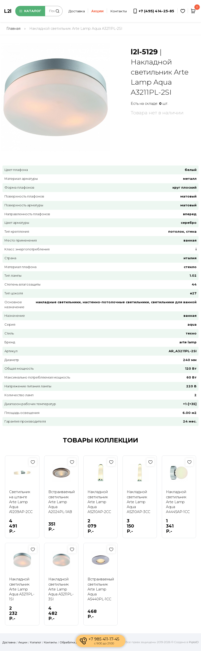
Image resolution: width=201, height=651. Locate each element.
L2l (7, 11)
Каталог (30, 11)
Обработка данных (73, 642)
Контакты (118, 11)
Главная (13, 28)
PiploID (194, 642)
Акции (22, 642)
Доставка (77, 11)
